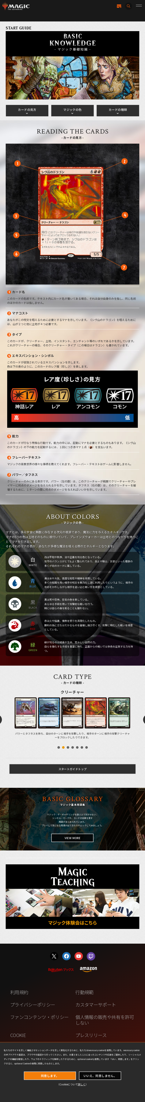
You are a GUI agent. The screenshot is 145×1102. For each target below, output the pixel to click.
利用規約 (19, 992)
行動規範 (84, 992)
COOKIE (18, 1035)
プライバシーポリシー (32, 1004)
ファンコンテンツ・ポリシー (39, 1017)
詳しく (81, 1084)
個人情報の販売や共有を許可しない (104, 1020)
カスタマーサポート (95, 1004)
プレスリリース (91, 1035)
